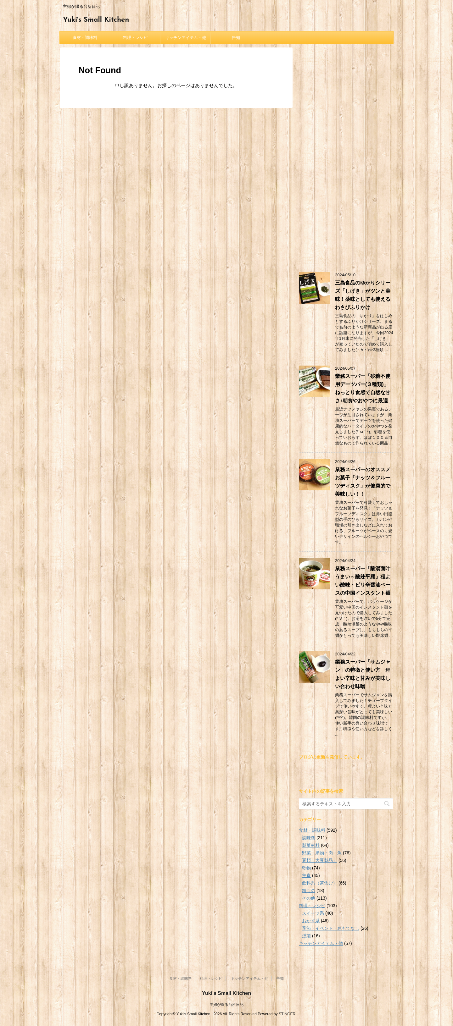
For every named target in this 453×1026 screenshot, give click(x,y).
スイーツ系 (313, 913)
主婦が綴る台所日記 (226, 1004)
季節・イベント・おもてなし (330, 928)
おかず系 (311, 920)
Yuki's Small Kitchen (96, 20)
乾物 (306, 867)
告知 (236, 37)
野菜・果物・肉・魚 (322, 852)
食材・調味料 (85, 37)
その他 (308, 898)
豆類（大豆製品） (319, 860)
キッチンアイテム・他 (185, 37)
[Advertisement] (346, 157)
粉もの (308, 890)
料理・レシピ (135, 37)
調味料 (308, 837)
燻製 (306, 935)
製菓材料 (311, 845)
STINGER (287, 1014)
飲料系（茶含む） (319, 882)
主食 (306, 875)
